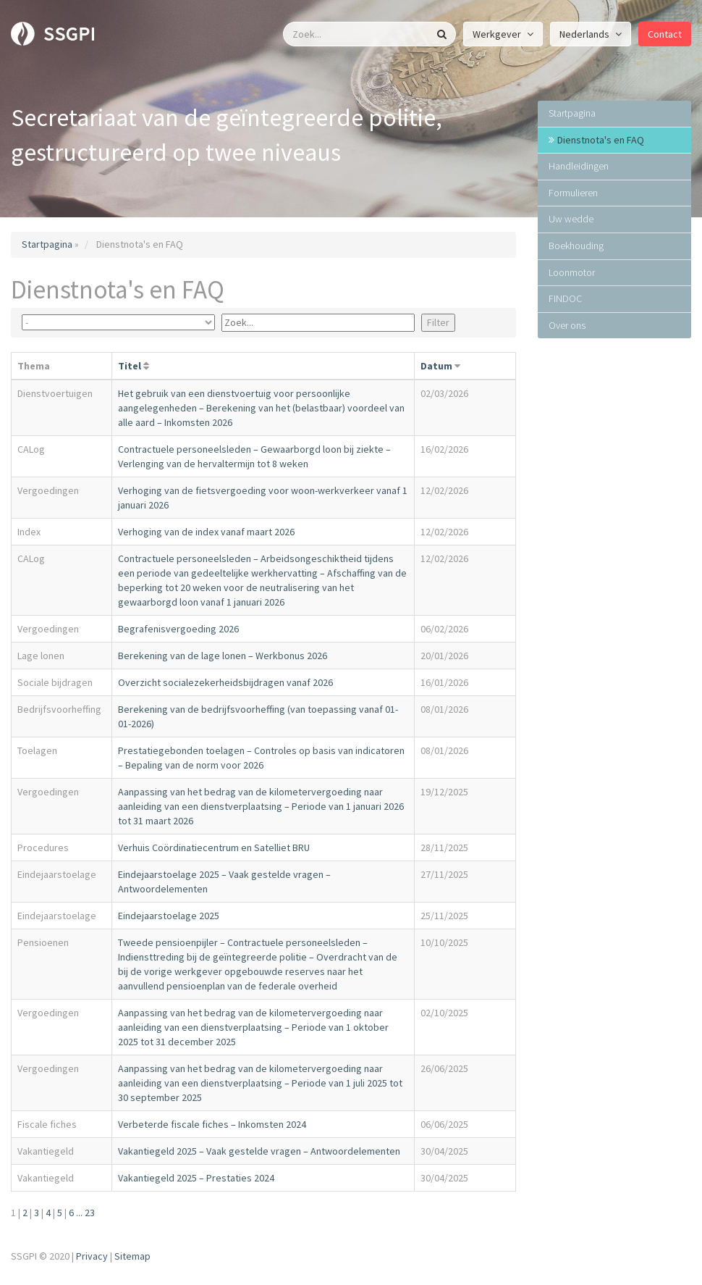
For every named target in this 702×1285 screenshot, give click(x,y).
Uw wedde (571, 218)
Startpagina (47, 244)
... (79, 1212)
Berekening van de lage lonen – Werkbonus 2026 (222, 655)
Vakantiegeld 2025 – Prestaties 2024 (196, 1177)
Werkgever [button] (503, 34)
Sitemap (132, 1256)
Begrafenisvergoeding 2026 (178, 628)
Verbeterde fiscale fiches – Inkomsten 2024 (212, 1124)
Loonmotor (572, 272)
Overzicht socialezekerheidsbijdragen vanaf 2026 (225, 682)
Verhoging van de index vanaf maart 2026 (206, 531)
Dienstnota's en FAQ (600, 139)
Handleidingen (579, 165)
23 (90, 1212)
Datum (436, 365)
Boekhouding (576, 245)
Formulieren (573, 192)
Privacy (92, 1256)
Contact (665, 34)
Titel (129, 365)
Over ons (567, 325)
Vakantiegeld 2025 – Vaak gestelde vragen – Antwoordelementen (259, 1151)
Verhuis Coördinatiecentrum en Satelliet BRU (214, 847)
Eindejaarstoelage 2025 (168, 915)
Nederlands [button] (590, 34)
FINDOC (565, 298)
